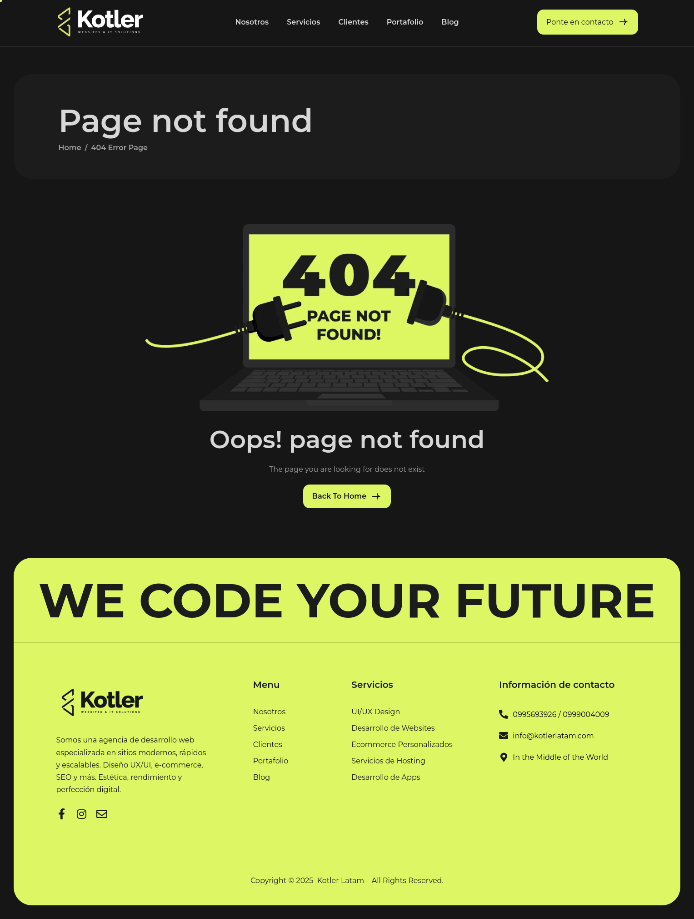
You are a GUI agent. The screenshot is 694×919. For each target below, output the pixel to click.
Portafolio (405, 22)
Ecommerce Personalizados (401, 745)
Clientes (353, 22)
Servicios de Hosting (388, 761)
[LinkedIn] (81, 812)
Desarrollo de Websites (392, 728)
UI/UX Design (375, 712)
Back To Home (339, 496)
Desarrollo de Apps (385, 777)
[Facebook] (61, 812)
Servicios (303, 22)
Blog (450, 22)
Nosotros (252, 22)
